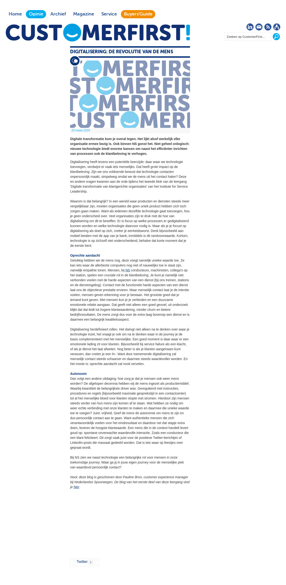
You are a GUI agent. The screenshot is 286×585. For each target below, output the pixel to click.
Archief (58, 14)
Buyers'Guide (138, 14)
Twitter (81, 562)
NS (127, 270)
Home (15, 14)
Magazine (83, 14)
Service (109, 14)
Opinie (36, 14)
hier (76, 487)
